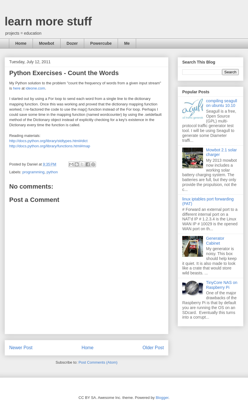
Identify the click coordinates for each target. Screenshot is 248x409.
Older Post (153, 347)
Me (126, 43)
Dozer (72, 43)
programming (33, 172)
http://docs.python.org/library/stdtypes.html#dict (48, 141)
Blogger (162, 397)
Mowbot (46, 43)
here (16, 88)
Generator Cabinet (215, 241)
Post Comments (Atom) (97, 362)
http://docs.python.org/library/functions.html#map (49, 146)
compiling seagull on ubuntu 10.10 (221, 103)
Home (21, 43)
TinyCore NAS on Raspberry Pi (221, 285)
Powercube (101, 43)
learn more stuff (48, 21)
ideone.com (35, 88)
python (52, 172)
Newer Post (21, 347)
